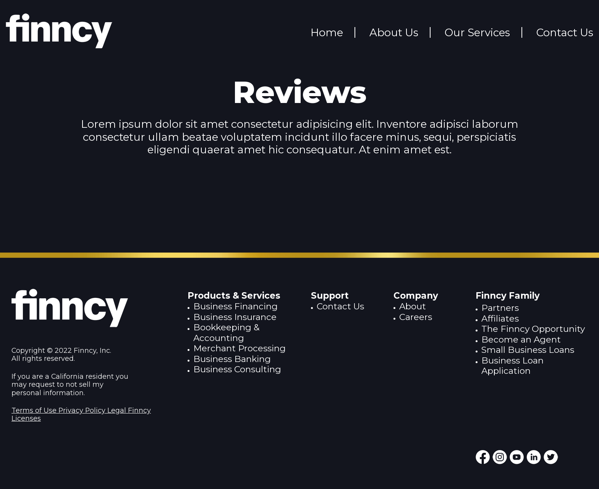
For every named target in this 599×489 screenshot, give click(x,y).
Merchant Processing (239, 348)
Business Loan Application (512, 365)
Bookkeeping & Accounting (226, 332)
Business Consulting (237, 369)
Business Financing (235, 306)
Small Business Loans (527, 349)
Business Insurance (235, 317)
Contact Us (340, 306)
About (412, 306)
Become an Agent (521, 339)
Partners (500, 307)
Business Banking (232, 359)
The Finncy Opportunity (533, 328)
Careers (415, 317)
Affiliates (500, 318)
